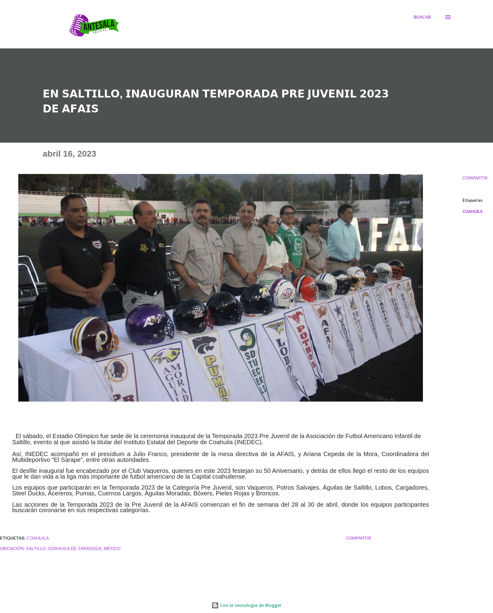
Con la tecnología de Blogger (246, 605)
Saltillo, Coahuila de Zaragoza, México (73, 548)
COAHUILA (473, 211)
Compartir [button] (475, 177)
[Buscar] (422, 17)
